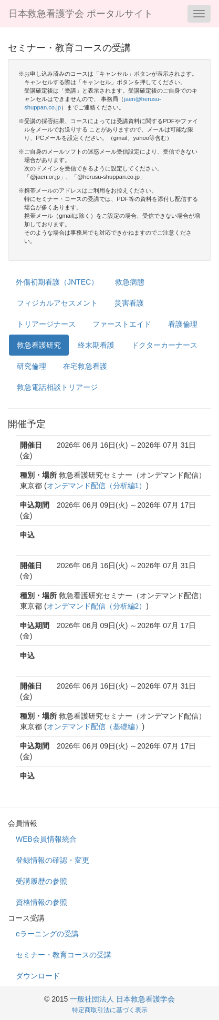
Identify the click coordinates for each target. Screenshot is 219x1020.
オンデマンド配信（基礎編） (94, 726)
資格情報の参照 (41, 902)
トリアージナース (46, 324)
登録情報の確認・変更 (52, 860)
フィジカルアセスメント (57, 303)
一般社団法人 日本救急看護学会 (122, 999)
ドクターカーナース (164, 345)
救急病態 (129, 282)
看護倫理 (182, 324)
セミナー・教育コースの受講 (63, 955)
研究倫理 (31, 366)
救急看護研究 (39, 345)
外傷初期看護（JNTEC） (57, 282)
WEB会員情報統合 (46, 839)
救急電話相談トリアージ (57, 387)
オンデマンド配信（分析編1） (97, 485)
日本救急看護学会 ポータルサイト (80, 13)
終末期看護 (96, 345)
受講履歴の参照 (41, 881)
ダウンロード (38, 976)
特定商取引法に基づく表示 (110, 1010)
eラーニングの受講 (47, 934)
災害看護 (129, 303)
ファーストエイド (121, 324)
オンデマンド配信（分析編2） (97, 606)
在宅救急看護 (85, 366)
